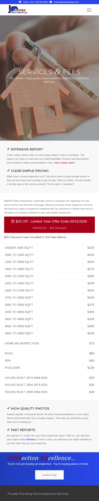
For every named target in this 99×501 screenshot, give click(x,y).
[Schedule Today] (49, 475)
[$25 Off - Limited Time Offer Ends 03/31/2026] (49, 225)
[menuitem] (88, 9)
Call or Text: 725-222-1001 (35, 2)
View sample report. (64, 162)
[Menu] (88, 9)
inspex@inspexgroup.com (66, 2)
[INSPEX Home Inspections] (41, 9)
